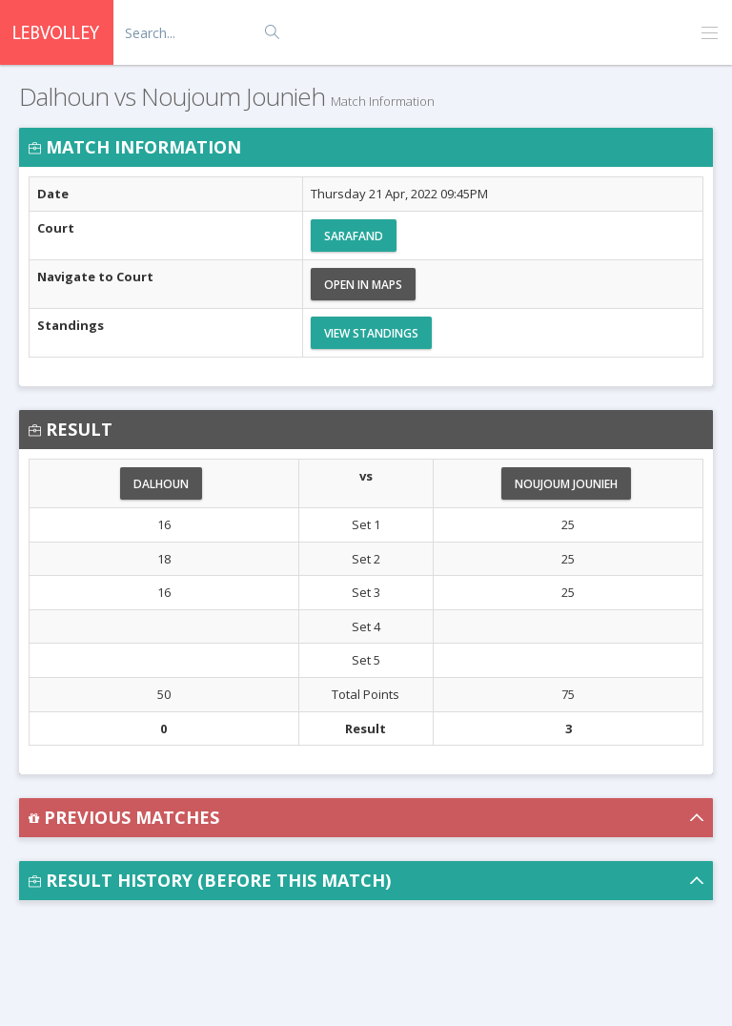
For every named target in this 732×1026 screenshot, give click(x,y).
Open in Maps (363, 285)
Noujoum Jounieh (566, 484)
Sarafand (353, 236)
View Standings (371, 333)
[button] (366, 817)
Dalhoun (161, 484)
